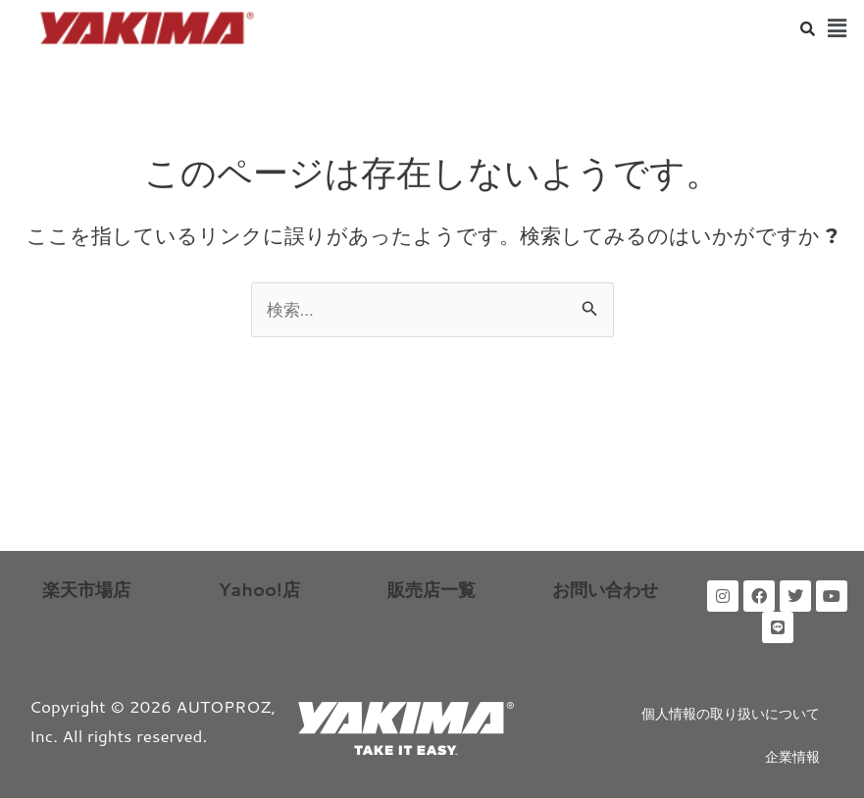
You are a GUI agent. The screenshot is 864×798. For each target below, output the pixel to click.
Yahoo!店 (259, 589)
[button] (837, 28)
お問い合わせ (605, 589)
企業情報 (792, 757)
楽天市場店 (86, 589)
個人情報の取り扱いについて (730, 713)
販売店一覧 (431, 589)
